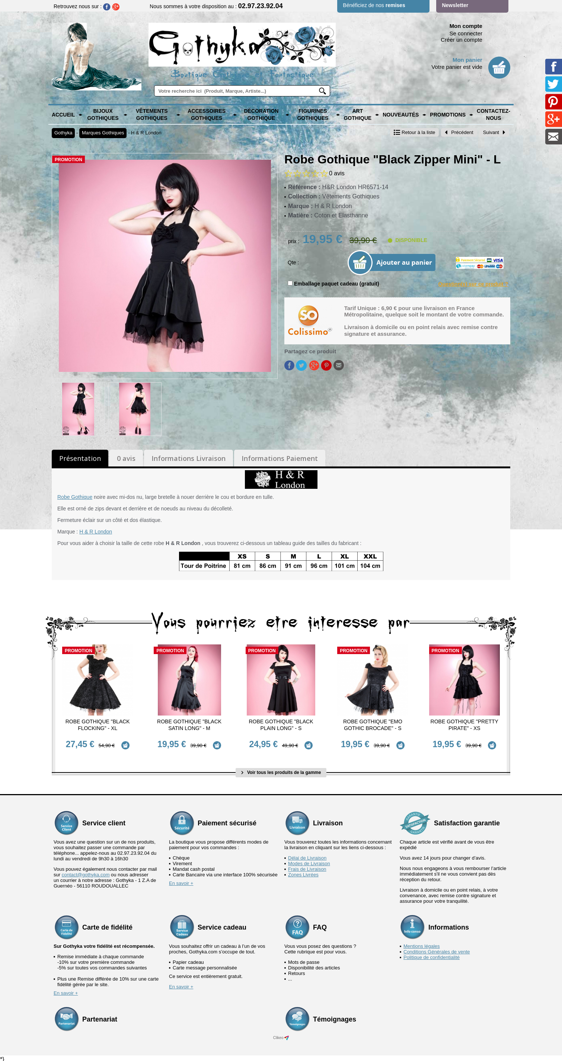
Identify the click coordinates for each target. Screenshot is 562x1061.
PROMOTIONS (448, 115)
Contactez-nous (493, 114)
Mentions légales (421, 943)
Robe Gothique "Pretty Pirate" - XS (464, 725)
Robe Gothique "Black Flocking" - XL (98, 725)
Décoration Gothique (261, 114)
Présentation (80, 458)
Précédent (459, 132)
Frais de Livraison (307, 866)
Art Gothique (357, 114)
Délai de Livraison (307, 855)
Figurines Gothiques (312, 114)
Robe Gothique (74, 497)
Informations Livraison (188, 458)
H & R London (146, 133)
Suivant (494, 132)
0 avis (126, 458)
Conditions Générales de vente (436, 949)
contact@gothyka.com (86, 871)
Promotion (68, 159)
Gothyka (63, 133)
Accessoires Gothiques (207, 114)
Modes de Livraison (309, 860)
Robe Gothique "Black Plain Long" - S (281, 725)
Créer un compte (461, 39)
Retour (414, 132)
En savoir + (181, 880)
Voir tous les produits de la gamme (281, 769)
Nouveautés (401, 115)
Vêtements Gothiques (152, 114)
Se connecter (466, 33)
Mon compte (466, 26)
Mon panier (467, 60)
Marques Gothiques (103, 133)
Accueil (63, 115)
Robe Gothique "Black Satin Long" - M (189, 725)
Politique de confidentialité (431, 954)
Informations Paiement (280, 458)
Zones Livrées (303, 871)
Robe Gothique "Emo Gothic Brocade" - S (372, 725)
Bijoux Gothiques (102, 114)
